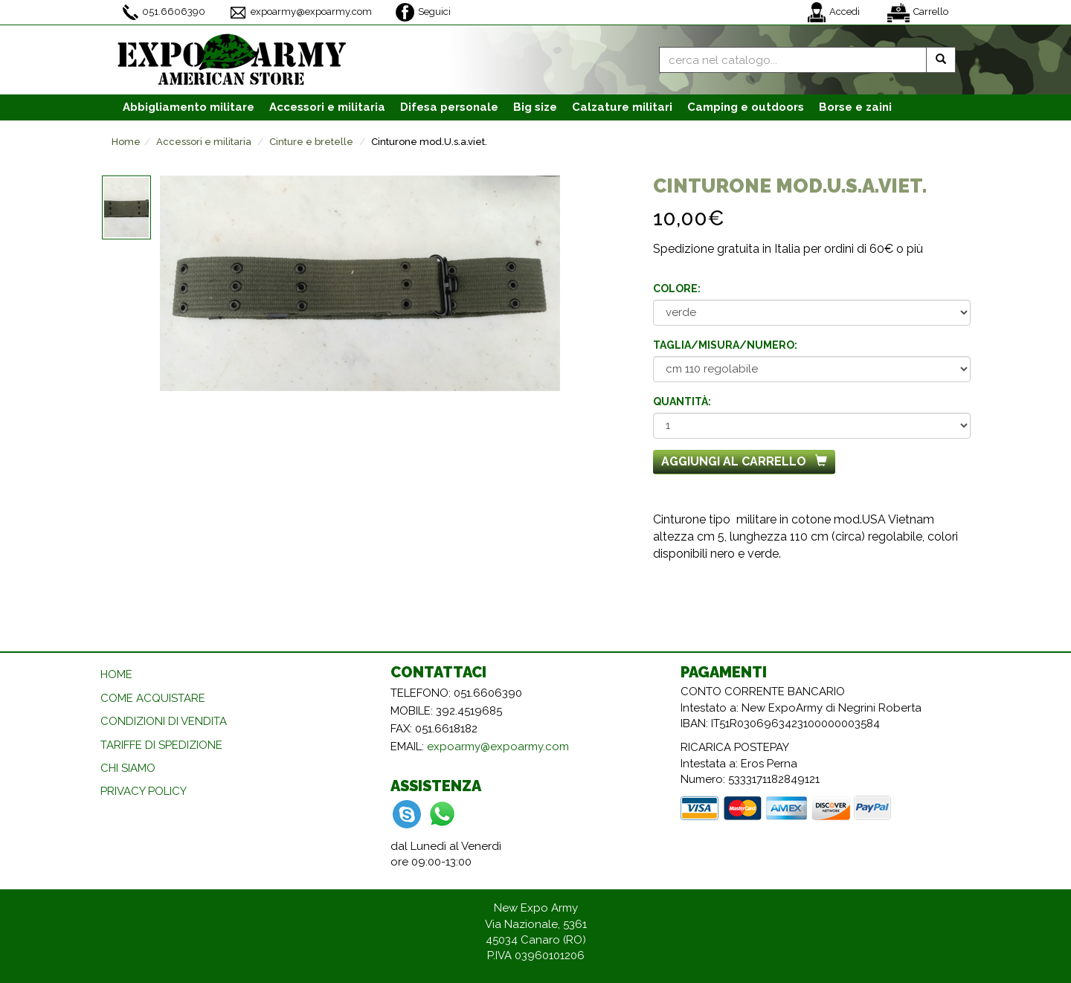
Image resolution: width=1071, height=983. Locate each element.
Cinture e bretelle (311, 141)
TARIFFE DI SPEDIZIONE (161, 745)
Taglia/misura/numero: (725, 345)
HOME (116, 674)
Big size (535, 107)
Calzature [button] (622, 107)
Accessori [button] (327, 107)
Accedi (834, 12)
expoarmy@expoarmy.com (300, 13)
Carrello (917, 12)
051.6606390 (164, 12)
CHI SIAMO (127, 768)
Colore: (677, 288)
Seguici (423, 12)
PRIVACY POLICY (143, 791)
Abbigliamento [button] (188, 107)
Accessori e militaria (203, 141)
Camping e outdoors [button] (745, 107)
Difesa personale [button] (449, 107)
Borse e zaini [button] (855, 107)
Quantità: (682, 401)
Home (126, 141)
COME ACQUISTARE (152, 698)
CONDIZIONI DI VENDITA (163, 721)
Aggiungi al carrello (744, 461)
